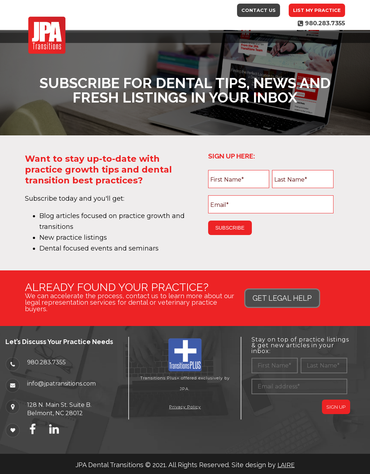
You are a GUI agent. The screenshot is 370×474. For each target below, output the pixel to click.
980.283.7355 (46, 362)
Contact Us (258, 10)
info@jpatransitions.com (61, 383)
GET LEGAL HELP (282, 298)
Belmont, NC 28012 (55, 413)
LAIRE (286, 465)
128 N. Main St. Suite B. (59, 404)
